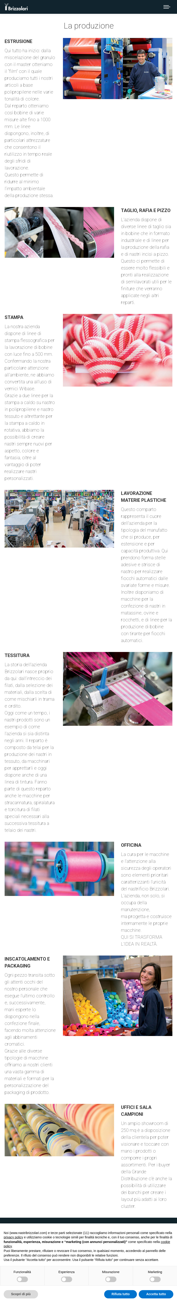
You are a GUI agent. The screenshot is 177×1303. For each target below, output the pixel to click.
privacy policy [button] (13, 1237)
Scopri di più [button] (21, 1294)
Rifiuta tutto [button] (121, 1294)
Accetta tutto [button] (156, 1294)
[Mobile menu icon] (166, 7)
